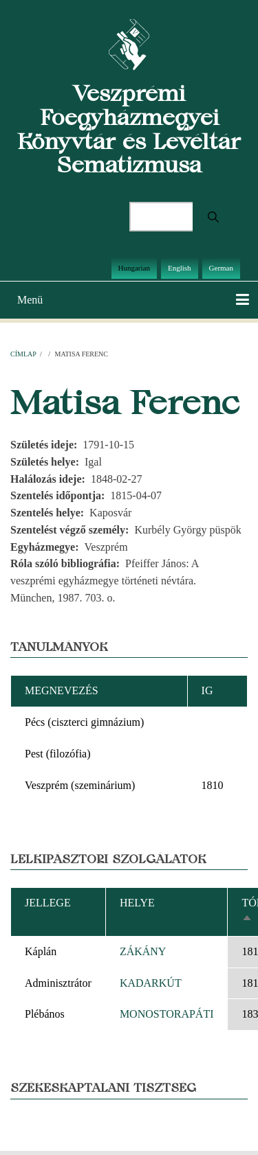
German (221, 268)
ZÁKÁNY (143, 951)
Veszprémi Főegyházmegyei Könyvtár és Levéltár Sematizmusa (129, 129)
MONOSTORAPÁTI (167, 1014)
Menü (30, 300)
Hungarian (134, 268)
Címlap (23, 354)
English (179, 268)
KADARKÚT (151, 983)
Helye (137, 902)
